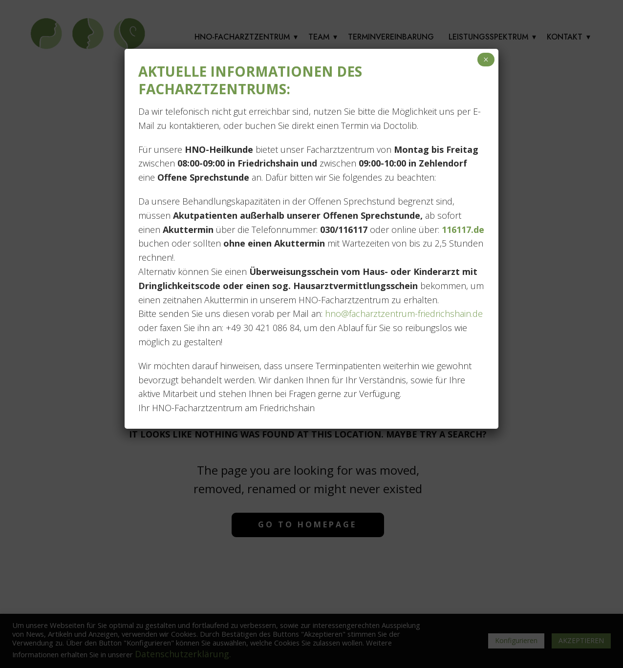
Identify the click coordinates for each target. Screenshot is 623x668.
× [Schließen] (486, 59)
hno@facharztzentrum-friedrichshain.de (402, 313)
